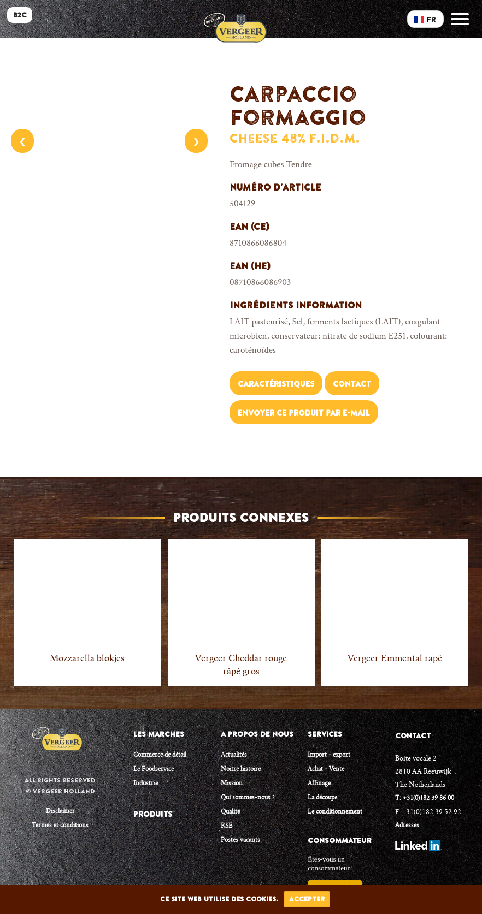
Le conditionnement (335, 812)
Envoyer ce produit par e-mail (304, 412)
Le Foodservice (153, 770)
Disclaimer (60, 812)
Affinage (319, 784)
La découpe (322, 798)
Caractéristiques (276, 383)
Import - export (329, 755)
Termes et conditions (60, 826)
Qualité (230, 812)
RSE (226, 826)
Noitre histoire (241, 770)
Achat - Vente (326, 770)
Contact (352, 383)
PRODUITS (152, 814)
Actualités (234, 755)
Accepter (307, 899)
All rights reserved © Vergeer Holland (60, 786)
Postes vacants (240, 841)
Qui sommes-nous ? (247, 798)
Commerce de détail (159, 755)
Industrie (145, 784)
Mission (232, 784)
